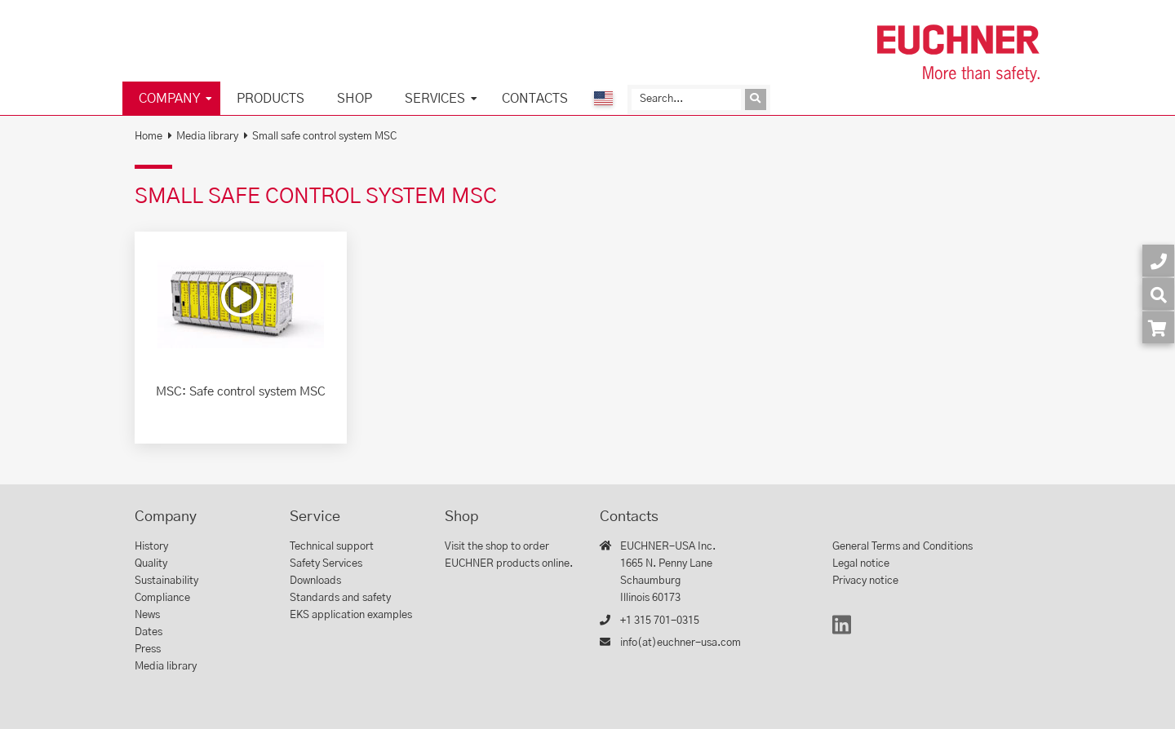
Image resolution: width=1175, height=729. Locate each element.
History (151, 546)
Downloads (315, 581)
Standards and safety (340, 598)
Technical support (332, 546)
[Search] (686, 99)
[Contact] (1158, 260)
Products (270, 98)
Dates (148, 632)
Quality (151, 564)
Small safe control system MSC (324, 136)
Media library (207, 136)
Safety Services (326, 564)
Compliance (162, 598)
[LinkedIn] (841, 632)
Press (148, 649)
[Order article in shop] (1158, 327)
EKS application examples (351, 615)
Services (435, 98)
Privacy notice (865, 581)
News (147, 615)
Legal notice (860, 564)
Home (148, 136)
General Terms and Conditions (902, 546)
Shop (354, 98)
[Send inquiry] (755, 99)
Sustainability (166, 581)
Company (169, 98)
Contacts (535, 98)
